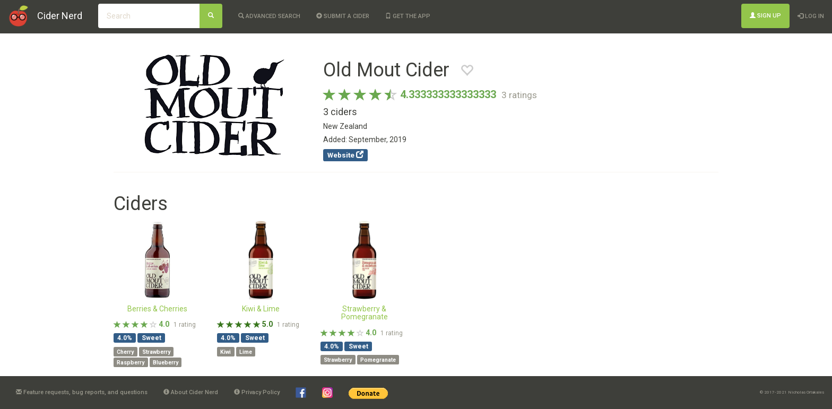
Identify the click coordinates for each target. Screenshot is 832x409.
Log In (811, 16)
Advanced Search (269, 16)
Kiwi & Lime (261, 308)
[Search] (211, 16)
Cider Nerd (59, 15)
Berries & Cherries (157, 308)
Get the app (407, 16)
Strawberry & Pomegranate (364, 312)
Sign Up (765, 15)
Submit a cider (342, 16)
